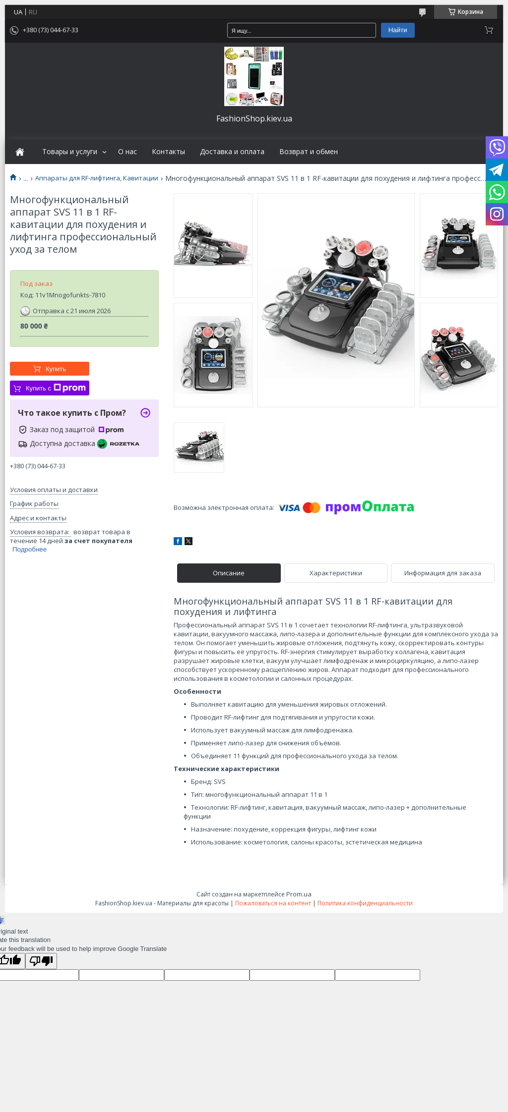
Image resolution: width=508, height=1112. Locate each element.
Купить (56, 369)
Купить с (56, 388)
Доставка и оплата (232, 151)
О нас (127, 151)
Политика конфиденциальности (365, 903)
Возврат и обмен (308, 151)
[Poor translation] (41, 961)
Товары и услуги (69, 151)
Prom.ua (299, 894)
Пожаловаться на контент (273, 903)
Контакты (168, 151)
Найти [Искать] (397, 30)
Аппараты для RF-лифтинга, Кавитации (96, 178)
